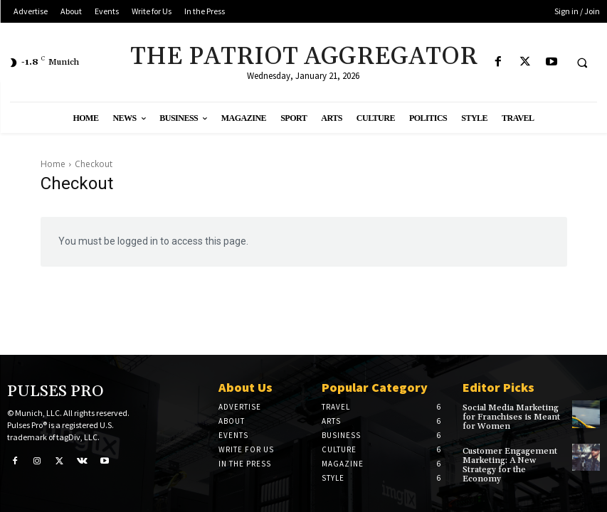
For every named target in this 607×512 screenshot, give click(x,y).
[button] (582, 62)
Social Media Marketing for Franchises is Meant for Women (511, 417)
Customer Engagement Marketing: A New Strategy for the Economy (510, 465)
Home (53, 164)
